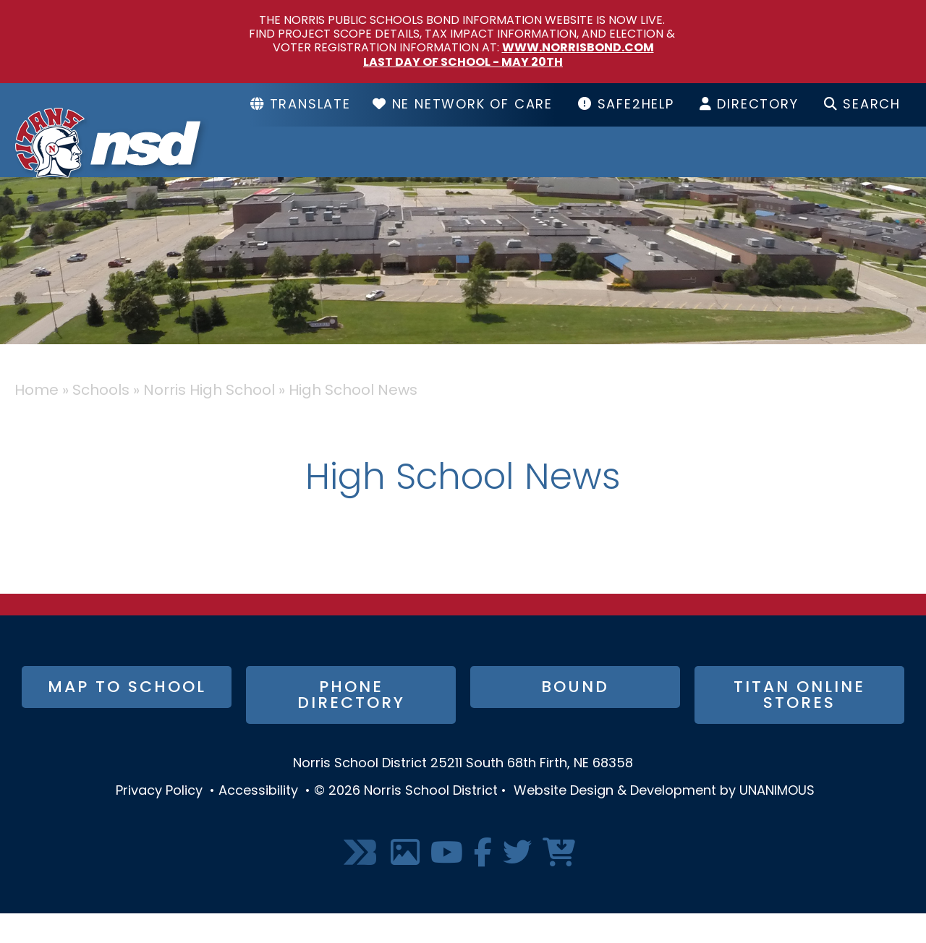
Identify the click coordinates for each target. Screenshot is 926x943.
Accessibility (258, 820)
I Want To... (841, 166)
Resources (664, 166)
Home (36, 420)
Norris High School (209, 420)
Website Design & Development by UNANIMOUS (664, 820)
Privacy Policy (159, 820)
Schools (502, 166)
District (357, 166)
